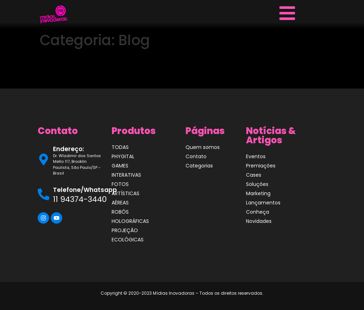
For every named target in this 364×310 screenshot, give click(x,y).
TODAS (120, 147)
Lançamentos (263, 202)
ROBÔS (120, 211)
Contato (196, 156)
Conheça (257, 211)
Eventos (256, 156)
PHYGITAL (123, 156)
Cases (253, 174)
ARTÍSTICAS (125, 193)
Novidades (259, 221)
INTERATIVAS (126, 174)
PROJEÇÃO (125, 230)
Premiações (260, 165)
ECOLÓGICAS (128, 239)
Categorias (199, 165)
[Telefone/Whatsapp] (43, 194)
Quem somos (203, 147)
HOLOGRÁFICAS (130, 221)
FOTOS (120, 184)
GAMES (120, 165)
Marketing (258, 193)
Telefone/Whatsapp (85, 190)
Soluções (257, 184)
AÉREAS (120, 202)
